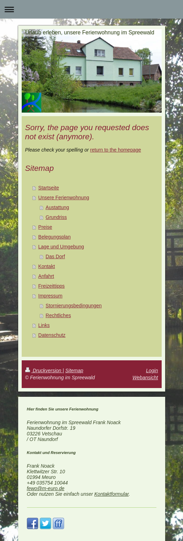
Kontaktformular (111, 494)
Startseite (48, 188)
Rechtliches (58, 315)
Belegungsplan (54, 237)
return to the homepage (115, 150)
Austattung (57, 207)
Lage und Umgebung (61, 246)
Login (152, 370)
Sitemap (74, 370)
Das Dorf (55, 256)
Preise (45, 227)
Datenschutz (51, 335)
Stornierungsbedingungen (73, 305)
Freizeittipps (51, 286)
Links (44, 325)
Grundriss (56, 217)
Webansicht (145, 377)
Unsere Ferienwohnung (63, 197)
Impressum (50, 296)
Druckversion (44, 370)
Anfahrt (46, 276)
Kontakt (46, 266)
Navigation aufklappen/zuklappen (91, 9)
